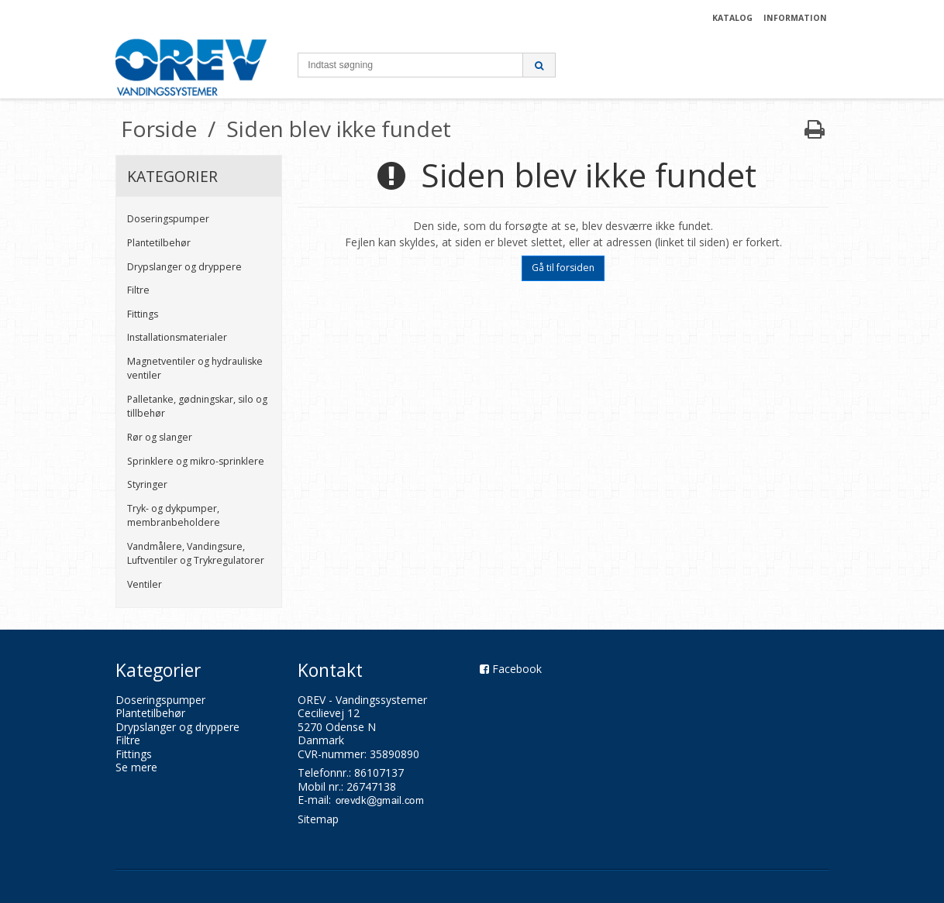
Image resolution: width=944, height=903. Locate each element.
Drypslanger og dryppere (184, 266)
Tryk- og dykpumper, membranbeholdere (173, 515)
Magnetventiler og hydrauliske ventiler (195, 368)
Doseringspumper (168, 218)
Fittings (142, 314)
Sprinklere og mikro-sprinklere (195, 461)
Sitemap (318, 819)
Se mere (136, 767)
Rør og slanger (159, 437)
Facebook (517, 668)
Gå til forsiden (563, 267)
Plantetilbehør (159, 242)
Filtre (138, 290)
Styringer (147, 484)
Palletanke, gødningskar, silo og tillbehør (197, 406)
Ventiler (144, 584)
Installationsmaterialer (177, 337)
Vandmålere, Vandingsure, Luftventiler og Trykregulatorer (195, 553)
